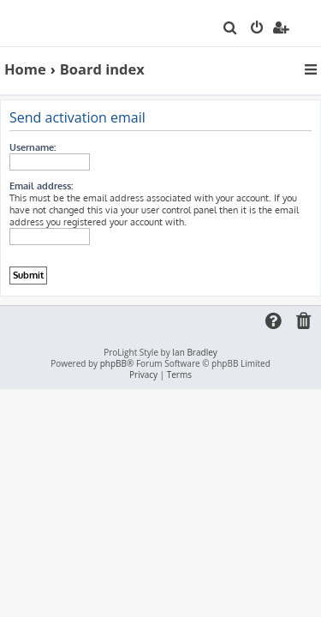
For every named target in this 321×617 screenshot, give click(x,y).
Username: (32, 147)
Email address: (41, 186)
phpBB (113, 363)
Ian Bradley (194, 352)
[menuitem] (231, 29)
